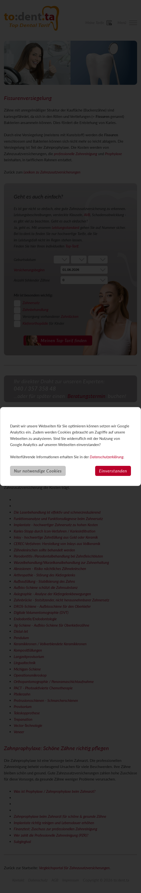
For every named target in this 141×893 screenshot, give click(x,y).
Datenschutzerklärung (106, 457)
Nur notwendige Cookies (38, 470)
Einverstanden (113, 470)
